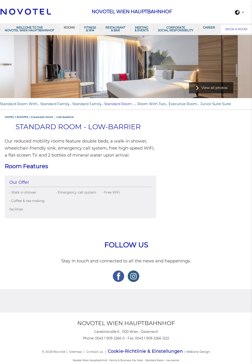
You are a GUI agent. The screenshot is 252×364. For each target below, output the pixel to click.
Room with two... (152, 104)
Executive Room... (184, 104)
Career (209, 27)
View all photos (214, 87)
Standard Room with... (19, 104)
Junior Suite (210, 104)
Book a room (236, 29)
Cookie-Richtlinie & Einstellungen (145, 351)
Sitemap (75, 351)
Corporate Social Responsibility (175, 29)
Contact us (94, 351)
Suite (226, 104)
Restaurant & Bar (115, 29)
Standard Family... (55, 104)
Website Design (198, 351)
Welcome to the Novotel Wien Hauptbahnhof (29, 29)
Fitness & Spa (90, 29)
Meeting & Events (141, 29)
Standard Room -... (120, 104)
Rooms (69, 27)
